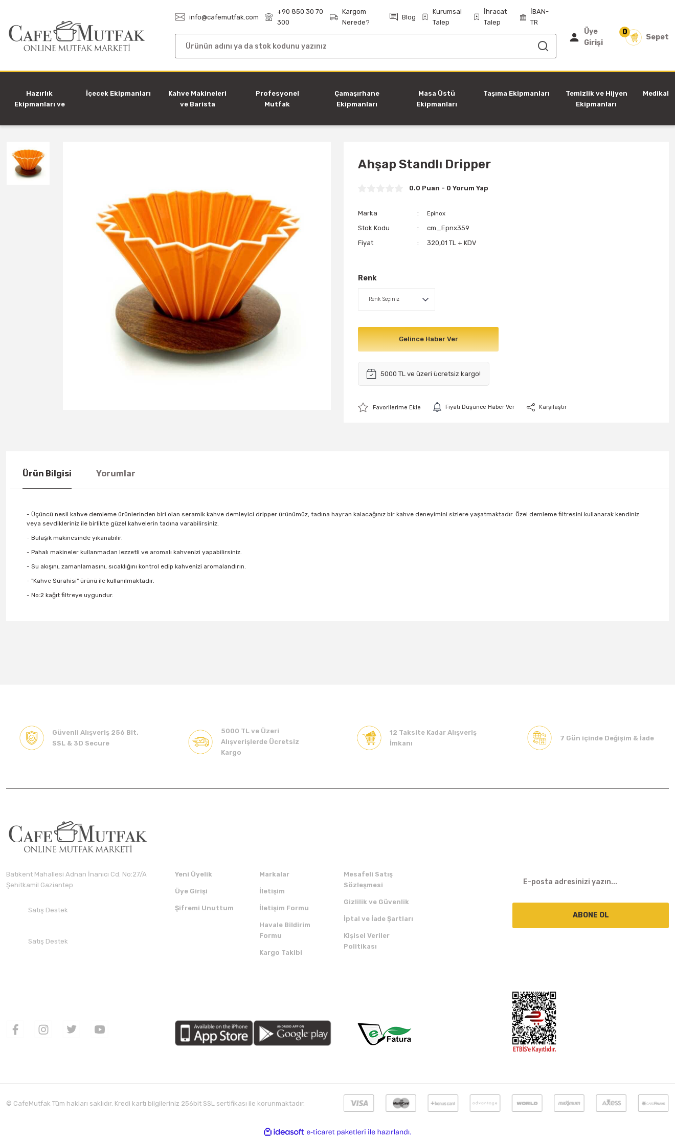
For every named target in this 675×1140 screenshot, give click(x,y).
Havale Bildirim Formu (284, 931)
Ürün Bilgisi (47, 474)
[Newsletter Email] (590, 882)
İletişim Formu (284, 908)
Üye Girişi (191, 891)
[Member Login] (590, 37)
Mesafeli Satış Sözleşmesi (368, 880)
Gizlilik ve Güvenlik (376, 902)
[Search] (365, 46)
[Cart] (647, 37)
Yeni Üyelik (193, 875)
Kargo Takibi (280, 953)
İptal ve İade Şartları (378, 919)
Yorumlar (116, 474)
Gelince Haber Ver (428, 339)
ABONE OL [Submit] (591, 915)
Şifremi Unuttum (204, 908)
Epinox (437, 213)
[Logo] (77, 36)
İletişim (272, 891)
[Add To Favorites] (392, 407)
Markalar (274, 875)
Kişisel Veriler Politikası (367, 941)
